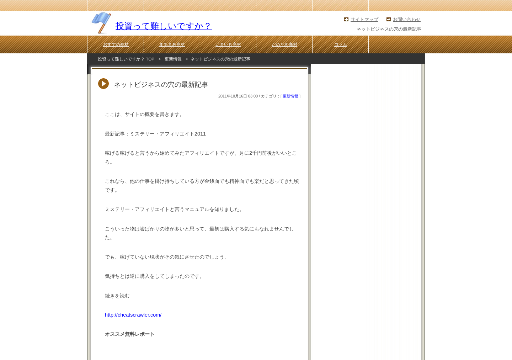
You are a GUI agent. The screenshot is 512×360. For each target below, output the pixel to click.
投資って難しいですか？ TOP (126, 59)
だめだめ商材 (284, 44)
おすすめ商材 (116, 44)
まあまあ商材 (172, 44)
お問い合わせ (407, 19)
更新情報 (173, 59)
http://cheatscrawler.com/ (133, 315)
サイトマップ (364, 19)
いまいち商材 (228, 44)
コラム (340, 44)
